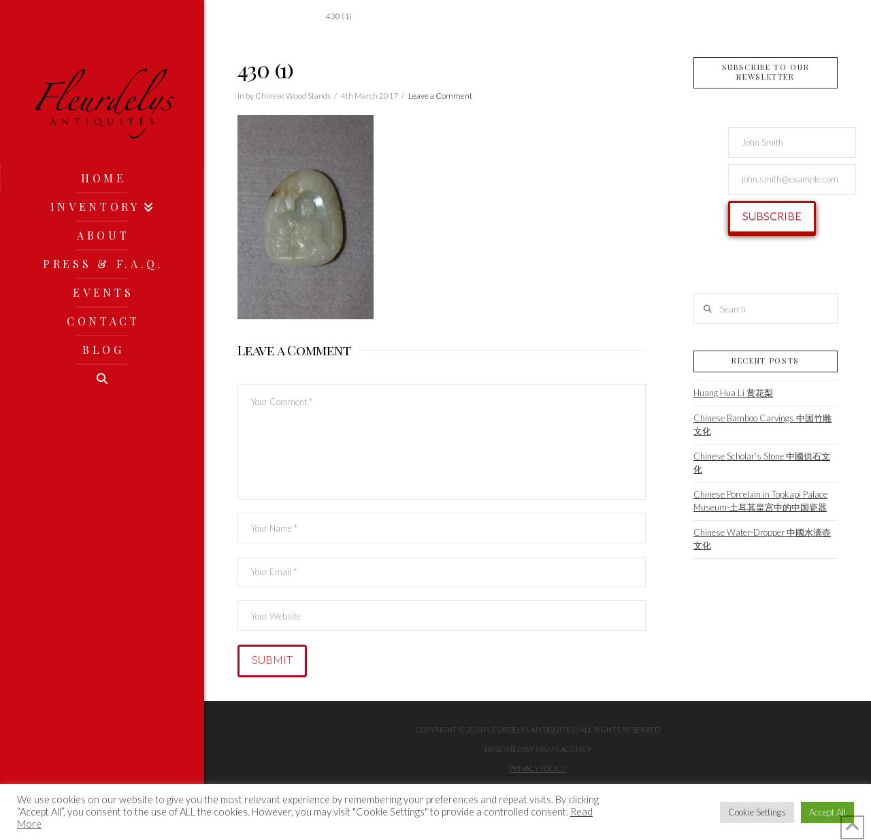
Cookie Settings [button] (757, 812)
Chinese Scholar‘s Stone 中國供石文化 (761, 463)
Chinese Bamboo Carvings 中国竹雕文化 (762, 425)
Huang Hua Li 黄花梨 (733, 392)
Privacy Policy (537, 768)
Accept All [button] (827, 812)
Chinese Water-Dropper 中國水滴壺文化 (762, 539)
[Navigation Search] (102, 378)
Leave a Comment (440, 96)
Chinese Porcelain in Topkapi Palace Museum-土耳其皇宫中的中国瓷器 (760, 501)
